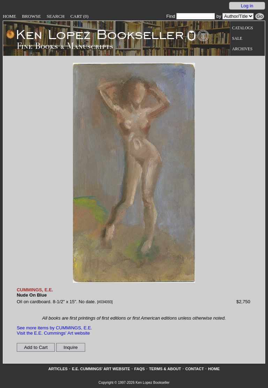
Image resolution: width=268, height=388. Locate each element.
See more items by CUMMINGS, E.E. (54, 327)
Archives (242, 49)
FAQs (139, 369)
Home (9, 16)
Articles (57, 369)
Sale (237, 38)
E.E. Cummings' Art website (101, 369)
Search (56, 16)
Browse (31, 16)
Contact (194, 369)
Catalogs (242, 28)
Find (190, 16)
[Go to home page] (95, 34)
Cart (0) (79, 16)
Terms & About (165, 369)
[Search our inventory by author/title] (238, 16)
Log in (247, 5)
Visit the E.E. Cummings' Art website (53, 333)
